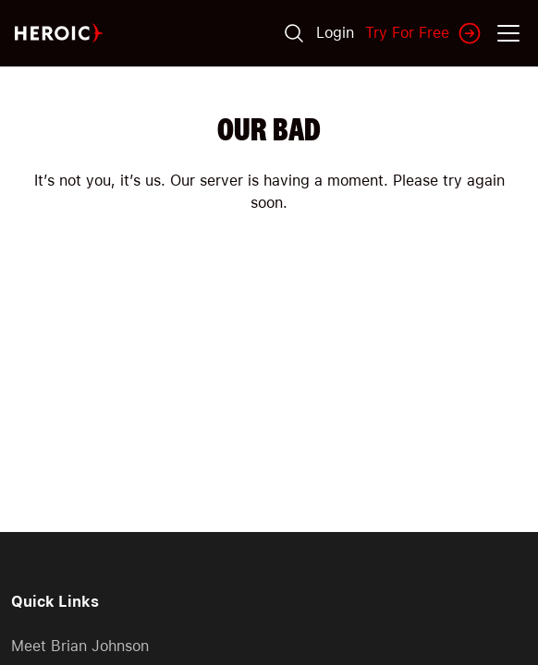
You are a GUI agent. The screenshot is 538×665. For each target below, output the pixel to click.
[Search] (294, 33)
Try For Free (424, 33)
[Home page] (59, 33)
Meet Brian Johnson (80, 646)
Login (335, 33)
